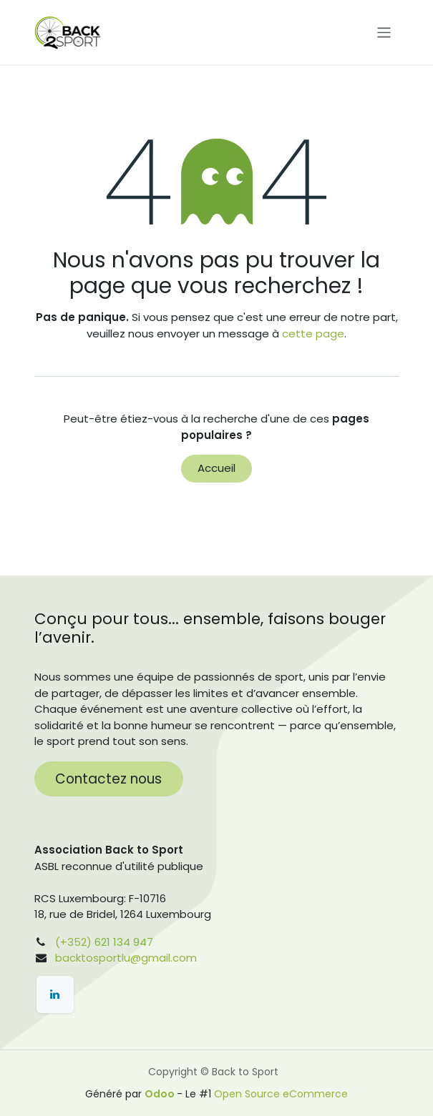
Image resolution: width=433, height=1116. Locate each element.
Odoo (161, 1094)
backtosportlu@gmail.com (126, 957)
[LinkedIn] (55, 994)
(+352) (73, 941)
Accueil (216, 467)
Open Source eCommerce (281, 1094)
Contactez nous (108, 779)
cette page (313, 333)
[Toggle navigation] (384, 31)
